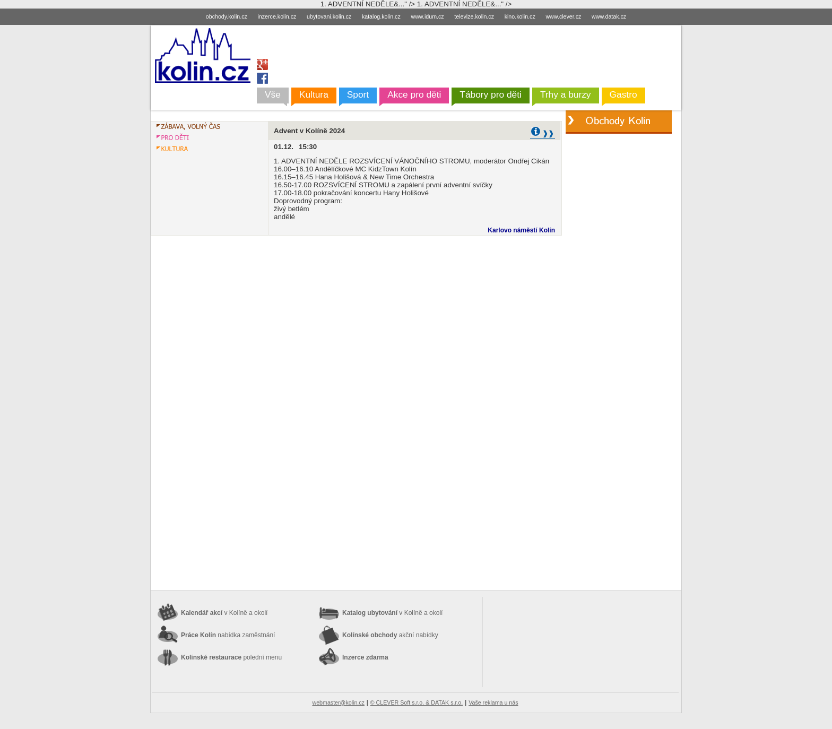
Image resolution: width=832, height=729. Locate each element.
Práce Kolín (228, 635)
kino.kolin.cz (520, 16)
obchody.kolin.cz (226, 16)
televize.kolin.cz (474, 16)
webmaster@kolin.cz (338, 702)
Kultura (313, 94)
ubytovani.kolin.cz (329, 16)
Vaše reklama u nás (493, 702)
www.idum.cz (427, 16)
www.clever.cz (563, 16)
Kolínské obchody (390, 635)
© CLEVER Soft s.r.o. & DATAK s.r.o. (416, 702)
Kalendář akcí (224, 613)
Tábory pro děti (491, 94)
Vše (273, 94)
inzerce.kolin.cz (277, 16)
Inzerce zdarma (365, 657)
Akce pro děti (414, 94)
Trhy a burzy (565, 94)
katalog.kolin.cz (381, 16)
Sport (358, 94)
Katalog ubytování (392, 613)
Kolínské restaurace (231, 657)
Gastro (623, 94)
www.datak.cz (609, 16)
